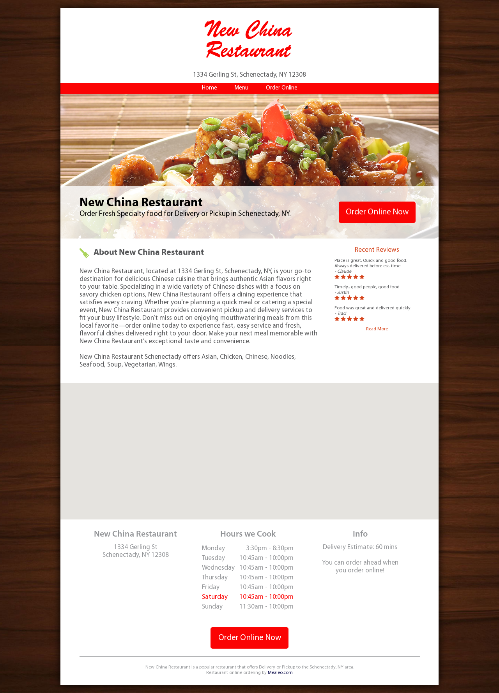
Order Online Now (377, 212)
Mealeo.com (280, 672)
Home (209, 88)
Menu (241, 88)
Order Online (281, 88)
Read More (377, 329)
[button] (249, 444)
